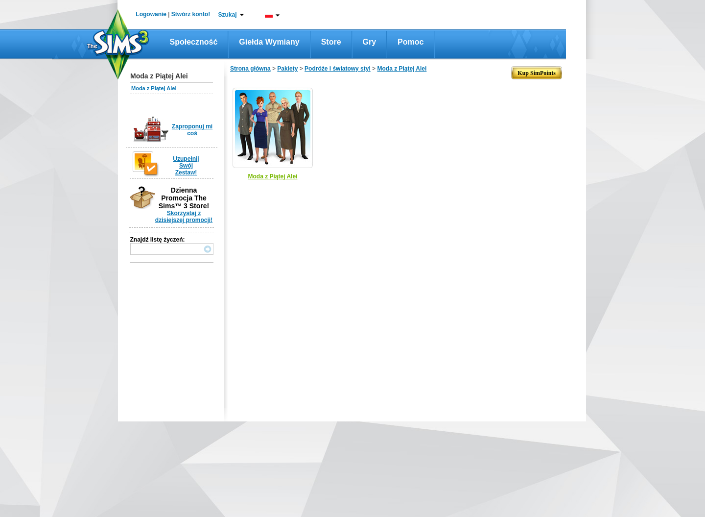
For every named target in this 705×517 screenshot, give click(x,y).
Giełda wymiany (269, 42)
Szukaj (227, 14)
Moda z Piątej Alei (154, 88)
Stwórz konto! (190, 14)
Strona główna (250, 68)
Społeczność (194, 42)
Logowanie (151, 14)
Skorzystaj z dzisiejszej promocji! (183, 216)
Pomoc (410, 42)
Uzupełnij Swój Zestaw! (186, 165)
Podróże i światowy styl (338, 68)
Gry (369, 42)
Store (331, 42)
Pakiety (287, 68)
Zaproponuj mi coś (192, 130)
